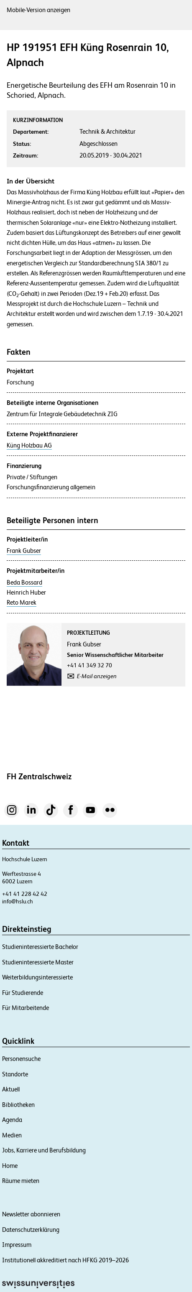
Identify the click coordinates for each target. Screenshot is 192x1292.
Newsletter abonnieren (31, 1214)
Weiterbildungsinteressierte (37, 977)
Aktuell (11, 1089)
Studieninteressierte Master (38, 962)
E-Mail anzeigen (97, 676)
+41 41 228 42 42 (24, 893)
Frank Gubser (24, 550)
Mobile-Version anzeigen (38, 9)
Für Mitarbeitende (25, 1007)
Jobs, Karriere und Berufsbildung (44, 1150)
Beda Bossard (24, 582)
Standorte (15, 1074)
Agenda (12, 1119)
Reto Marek (21, 602)
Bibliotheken (18, 1104)
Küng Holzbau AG (29, 445)
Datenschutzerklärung (30, 1229)
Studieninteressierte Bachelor (40, 946)
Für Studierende (22, 992)
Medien (12, 1135)
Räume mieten (20, 1180)
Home (10, 1165)
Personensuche (21, 1058)
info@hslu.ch (17, 901)
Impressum (16, 1244)
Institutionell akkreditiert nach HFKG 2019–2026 (65, 1260)
